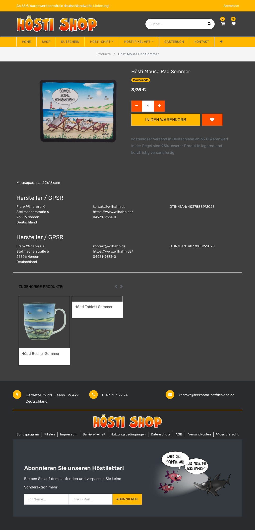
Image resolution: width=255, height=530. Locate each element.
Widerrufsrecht (227, 434)
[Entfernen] (136, 106)
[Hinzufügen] (159, 106)
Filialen (49, 434)
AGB (179, 434)
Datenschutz (160, 434)
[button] (221, 41)
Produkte (103, 54)
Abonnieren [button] (127, 499)
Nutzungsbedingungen (128, 434)
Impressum (68, 434)
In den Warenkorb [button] (165, 119)
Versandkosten (199, 434)
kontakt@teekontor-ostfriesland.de (206, 395)
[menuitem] (26, 41)
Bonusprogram (27, 434)
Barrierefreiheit (94, 434)
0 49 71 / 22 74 (115, 395)
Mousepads (140, 80)
